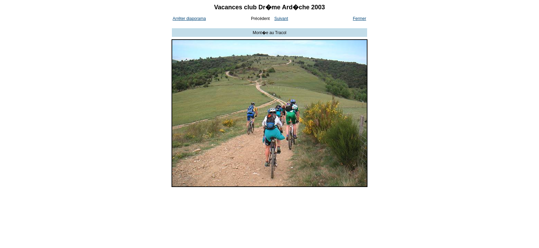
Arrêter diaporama (189, 18)
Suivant (281, 18)
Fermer (359, 18)
